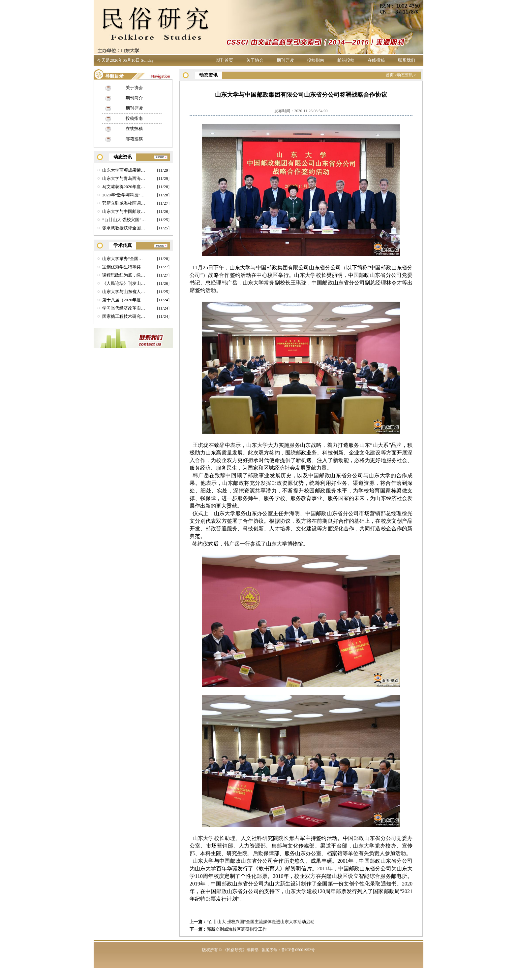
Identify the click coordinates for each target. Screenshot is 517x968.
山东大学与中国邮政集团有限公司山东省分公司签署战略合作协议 (124, 211)
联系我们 (406, 60)
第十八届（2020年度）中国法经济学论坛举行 (124, 299)
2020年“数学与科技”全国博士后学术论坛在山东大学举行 (124, 194)
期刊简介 (134, 97)
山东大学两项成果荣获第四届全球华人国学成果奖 (124, 170)
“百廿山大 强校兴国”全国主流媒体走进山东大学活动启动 (261, 921)
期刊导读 (285, 60)
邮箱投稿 (345, 60)
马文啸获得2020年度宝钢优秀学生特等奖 (124, 186)
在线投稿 (376, 60)
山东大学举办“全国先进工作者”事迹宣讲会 (124, 258)
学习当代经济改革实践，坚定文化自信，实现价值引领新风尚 (124, 308)
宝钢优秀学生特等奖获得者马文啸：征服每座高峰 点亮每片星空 (124, 266)
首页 (390, 75)
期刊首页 (224, 60)
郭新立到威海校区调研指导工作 (237, 929)
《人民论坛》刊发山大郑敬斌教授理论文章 (124, 283)
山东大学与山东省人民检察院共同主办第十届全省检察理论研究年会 (124, 291)
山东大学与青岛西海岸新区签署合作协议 (124, 178)
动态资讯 (405, 75)
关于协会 (254, 60)
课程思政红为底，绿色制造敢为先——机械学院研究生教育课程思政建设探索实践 (124, 275)
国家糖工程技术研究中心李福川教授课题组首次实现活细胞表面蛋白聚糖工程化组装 (124, 316)
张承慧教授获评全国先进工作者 (124, 227)
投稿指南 (315, 60)
